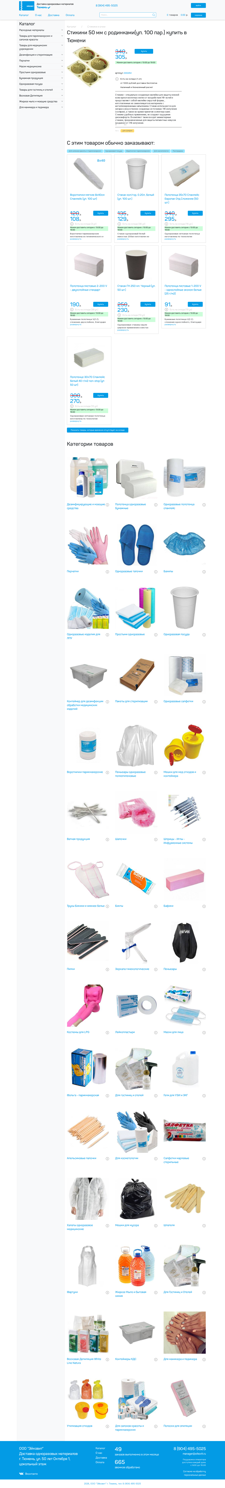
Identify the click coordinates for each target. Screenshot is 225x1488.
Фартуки (72, 1292)
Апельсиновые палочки (81, 1158)
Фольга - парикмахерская (83, 1095)
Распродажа (178, 151)
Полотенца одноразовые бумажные (130, 506)
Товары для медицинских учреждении (33, 47)
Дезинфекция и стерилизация (35, 54)
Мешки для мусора (127, 1225)
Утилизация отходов (79, 1426)
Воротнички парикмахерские (138, 151)
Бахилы (168, 571)
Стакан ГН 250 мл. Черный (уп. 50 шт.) (136, 287)
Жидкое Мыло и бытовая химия (130, 1294)
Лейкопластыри (125, 1032)
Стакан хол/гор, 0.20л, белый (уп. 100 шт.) (135, 196)
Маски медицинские (30, 66)
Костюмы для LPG (78, 1032)
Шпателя (169, 1225)
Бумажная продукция (31, 78)
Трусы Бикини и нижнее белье (86, 906)
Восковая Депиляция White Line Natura (84, 1361)
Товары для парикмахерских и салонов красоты (35, 38)
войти (198, 5)
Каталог (24, 15)
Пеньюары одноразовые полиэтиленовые (130, 774)
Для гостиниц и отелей (129, 1095)
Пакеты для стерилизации (131, 701)
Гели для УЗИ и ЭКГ (176, 1095)
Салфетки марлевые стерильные (176, 1160)
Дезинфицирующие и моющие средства (86, 506)
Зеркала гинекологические (132, 969)
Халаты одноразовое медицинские (80, 1227)
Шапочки (120, 839)
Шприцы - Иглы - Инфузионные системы (178, 841)
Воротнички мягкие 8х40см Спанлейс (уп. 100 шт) (87, 196)
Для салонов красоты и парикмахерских (85, 151)
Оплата (70, 15)
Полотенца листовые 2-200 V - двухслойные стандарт (88, 287)
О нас (38, 15)
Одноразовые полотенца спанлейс (179, 506)
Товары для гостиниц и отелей (36, 89)
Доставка (53, 15)
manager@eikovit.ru (194, 1453)
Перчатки (24, 60)
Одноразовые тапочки (129, 571)
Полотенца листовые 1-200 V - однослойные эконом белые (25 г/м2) (183, 289)
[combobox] (128, 14)
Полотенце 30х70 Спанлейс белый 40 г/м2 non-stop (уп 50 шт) (87, 380)
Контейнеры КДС (125, 1359)
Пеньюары (170, 969)
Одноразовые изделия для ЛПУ (83, 636)
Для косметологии (161, 151)
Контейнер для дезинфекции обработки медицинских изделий (85, 705)
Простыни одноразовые (32, 72)
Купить (144, 51)
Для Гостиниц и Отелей (178, 1292)
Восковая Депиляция (30, 95)
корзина (198, 15)
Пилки (71, 969)
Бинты (119, 906)
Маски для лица (173, 1032)
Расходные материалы (31, 30)
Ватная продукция (78, 839)
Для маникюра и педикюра (34, 107)
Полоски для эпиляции (178, 1426)
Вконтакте (28, 1473)
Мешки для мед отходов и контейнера (180, 774)
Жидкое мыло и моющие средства (38, 101)
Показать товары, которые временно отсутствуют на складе (98, 430)
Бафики (168, 906)
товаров (179, 15)
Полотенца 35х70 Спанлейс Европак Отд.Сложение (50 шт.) (182, 198)
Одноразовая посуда (30, 84)
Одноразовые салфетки (178, 701)
